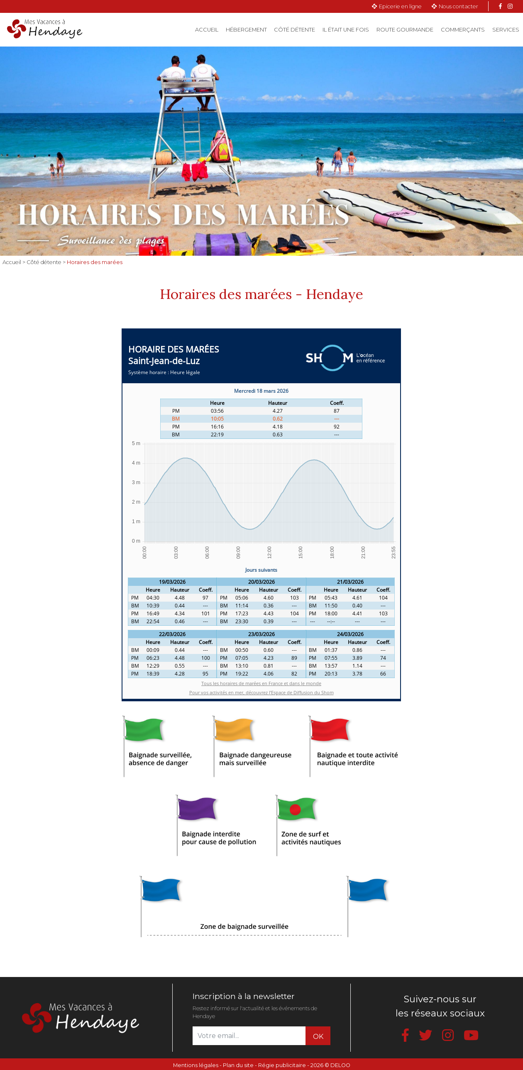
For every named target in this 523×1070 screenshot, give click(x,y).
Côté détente (294, 30)
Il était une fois (346, 30)
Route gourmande (404, 30)
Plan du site (238, 1065)
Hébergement (246, 30)
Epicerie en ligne (400, 6)
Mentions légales (195, 1065)
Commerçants (463, 30)
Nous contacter (458, 6)
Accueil (208, 29)
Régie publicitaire (282, 1065)
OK (318, 1037)
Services (505, 30)
